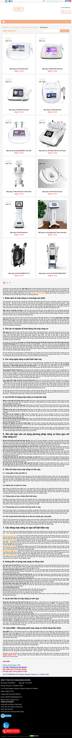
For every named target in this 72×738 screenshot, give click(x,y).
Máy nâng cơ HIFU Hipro (10, 550)
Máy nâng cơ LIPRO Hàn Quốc (52, 110)
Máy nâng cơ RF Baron (9, 535)
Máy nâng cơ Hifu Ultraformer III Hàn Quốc (18, 191)
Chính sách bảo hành (7, 709)
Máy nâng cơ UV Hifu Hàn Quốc (19, 69)
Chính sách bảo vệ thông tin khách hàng (12, 711)
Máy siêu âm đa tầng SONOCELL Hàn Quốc (19, 150)
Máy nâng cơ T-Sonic (9, 546)
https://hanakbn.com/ (12, 699)
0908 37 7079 (10, 691)
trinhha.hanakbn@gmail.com (54, 1)
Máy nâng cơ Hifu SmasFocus (19, 232)
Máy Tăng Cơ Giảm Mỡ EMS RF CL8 (19, 273)
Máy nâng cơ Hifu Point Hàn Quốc (52, 191)
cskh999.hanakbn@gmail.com (13, 697)
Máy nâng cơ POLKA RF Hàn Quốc (19, 110)
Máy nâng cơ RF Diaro (9, 540)
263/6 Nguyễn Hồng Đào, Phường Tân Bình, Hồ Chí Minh (21, 688)
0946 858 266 (17, 694)
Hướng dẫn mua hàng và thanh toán (11, 704)
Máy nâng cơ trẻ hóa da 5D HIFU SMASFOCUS (52, 273)
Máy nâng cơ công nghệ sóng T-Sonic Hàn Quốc (52, 232)
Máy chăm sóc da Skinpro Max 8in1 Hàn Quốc (52, 150)
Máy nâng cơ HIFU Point (10, 555)
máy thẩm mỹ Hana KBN (38, 293)
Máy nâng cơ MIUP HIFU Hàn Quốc (52, 69)
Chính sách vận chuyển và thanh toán (11, 707)
